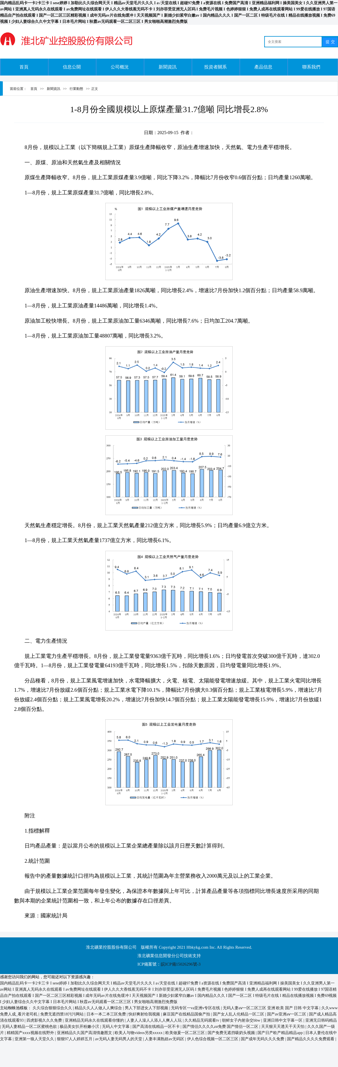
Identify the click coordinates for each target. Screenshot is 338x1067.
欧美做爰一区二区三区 (185, 1033)
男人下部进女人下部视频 (147, 1008)
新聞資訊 (168, 67)
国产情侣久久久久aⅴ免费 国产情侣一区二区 (221, 1026)
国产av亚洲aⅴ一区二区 (287, 1014)
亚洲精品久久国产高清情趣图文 (85, 1033)
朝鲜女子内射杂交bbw (241, 1020)
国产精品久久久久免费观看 (311, 1039)
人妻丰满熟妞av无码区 (165, 1039)
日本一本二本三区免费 (106, 1014)
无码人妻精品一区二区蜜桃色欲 (30, 1026)
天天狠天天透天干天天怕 (283, 1026)
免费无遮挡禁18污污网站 (62, 1014)
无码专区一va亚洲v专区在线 (196, 1008)
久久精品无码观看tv (202, 1020)
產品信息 (263, 67)
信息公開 (72, 67)
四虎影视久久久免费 (44, 1020)
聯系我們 (311, 67)
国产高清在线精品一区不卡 (156, 1026)
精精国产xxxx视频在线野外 (31, 1033)
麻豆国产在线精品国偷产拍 (187, 1014)
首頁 (23, 67)
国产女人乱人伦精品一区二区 (239, 1014)
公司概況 (120, 67)
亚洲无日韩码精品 (321, 1020)
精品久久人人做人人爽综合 (99, 1008)
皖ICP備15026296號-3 (181, 964)
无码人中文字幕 (116, 1026)
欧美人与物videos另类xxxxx (139, 1033)
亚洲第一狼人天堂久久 (35, 1039)
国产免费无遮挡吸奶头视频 (232, 1033)
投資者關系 (215, 67)
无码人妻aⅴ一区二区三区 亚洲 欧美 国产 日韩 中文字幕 (271, 1008)
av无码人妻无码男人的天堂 (119, 1039)
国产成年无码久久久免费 (263, 1039)
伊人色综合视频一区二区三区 (213, 1039)
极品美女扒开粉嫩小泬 (80, 1026)
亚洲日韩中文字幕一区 (283, 1020)
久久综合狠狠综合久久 (53, 1008)
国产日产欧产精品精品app (280, 1033)
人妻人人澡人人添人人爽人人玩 (154, 1020)
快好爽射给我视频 (144, 1014)
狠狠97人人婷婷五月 (75, 1039)
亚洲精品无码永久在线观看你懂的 (95, 1020)
